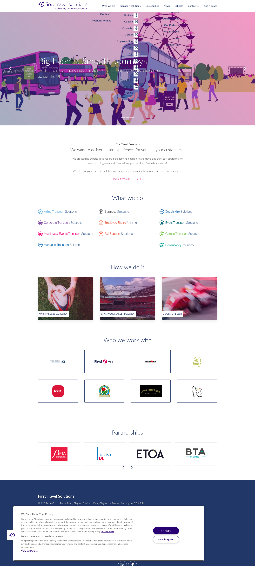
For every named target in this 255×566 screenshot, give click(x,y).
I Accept (166, 530)
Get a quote (210, 5)
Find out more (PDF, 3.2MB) (127, 178)
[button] (12, 535)
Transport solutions (130, 5)
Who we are (108, 5)
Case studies (152, 5)
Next (244, 68)
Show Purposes (166, 539)
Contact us (193, 5)
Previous (10, 68)
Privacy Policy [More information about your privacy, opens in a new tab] (107, 531)
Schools (179, 5)
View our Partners (29, 551)
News (167, 5)
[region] (108, 533)
